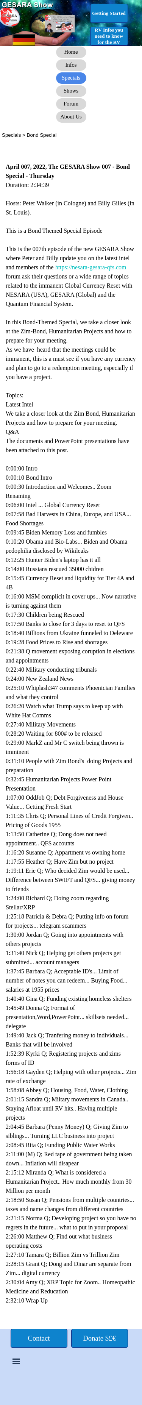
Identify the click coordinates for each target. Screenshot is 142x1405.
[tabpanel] (71, 134)
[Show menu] (16, 1361)
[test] (109, 13)
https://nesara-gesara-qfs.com (90, 267)
